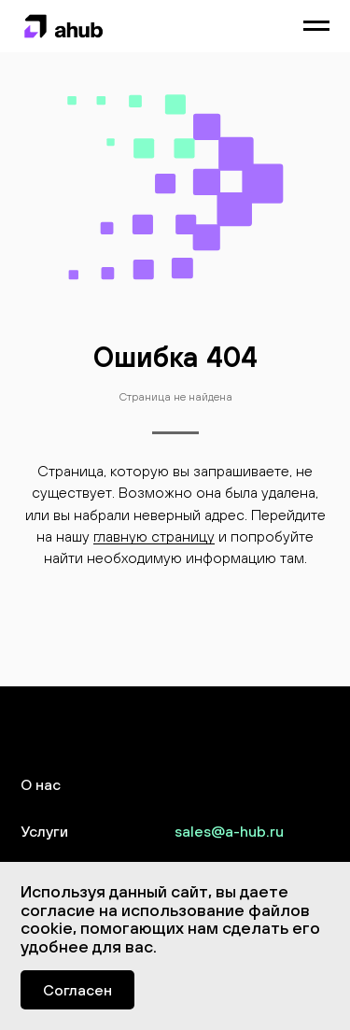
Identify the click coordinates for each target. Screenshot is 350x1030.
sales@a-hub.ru (229, 831)
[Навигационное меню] (316, 26)
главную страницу (154, 536)
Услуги (44, 831)
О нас (41, 784)
